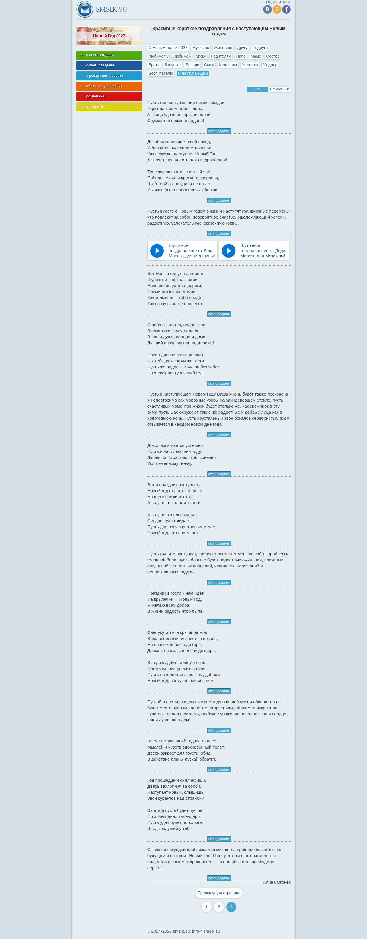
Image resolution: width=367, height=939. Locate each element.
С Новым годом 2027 (168, 47)
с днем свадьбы (100, 65)
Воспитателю (161, 73)
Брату (154, 64)
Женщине (223, 47)
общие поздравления (104, 86)
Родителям (221, 56)
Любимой (182, 56)
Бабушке (172, 64)
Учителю (250, 64)
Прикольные (280, 89)
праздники (95, 107)
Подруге (260, 47)
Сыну (209, 64)
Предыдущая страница (219, 893)
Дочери (192, 64)
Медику (270, 64)
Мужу (201, 56)
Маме (256, 56)
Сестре (273, 56)
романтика (95, 96)
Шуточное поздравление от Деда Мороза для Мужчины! (263, 250)
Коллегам (228, 64)
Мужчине (200, 47)
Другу (242, 47)
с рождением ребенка (104, 76)
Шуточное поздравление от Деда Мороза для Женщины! (192, 250)
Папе (241, 56)
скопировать (219, 131)
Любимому (159, 56)
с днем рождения (101, 55)
